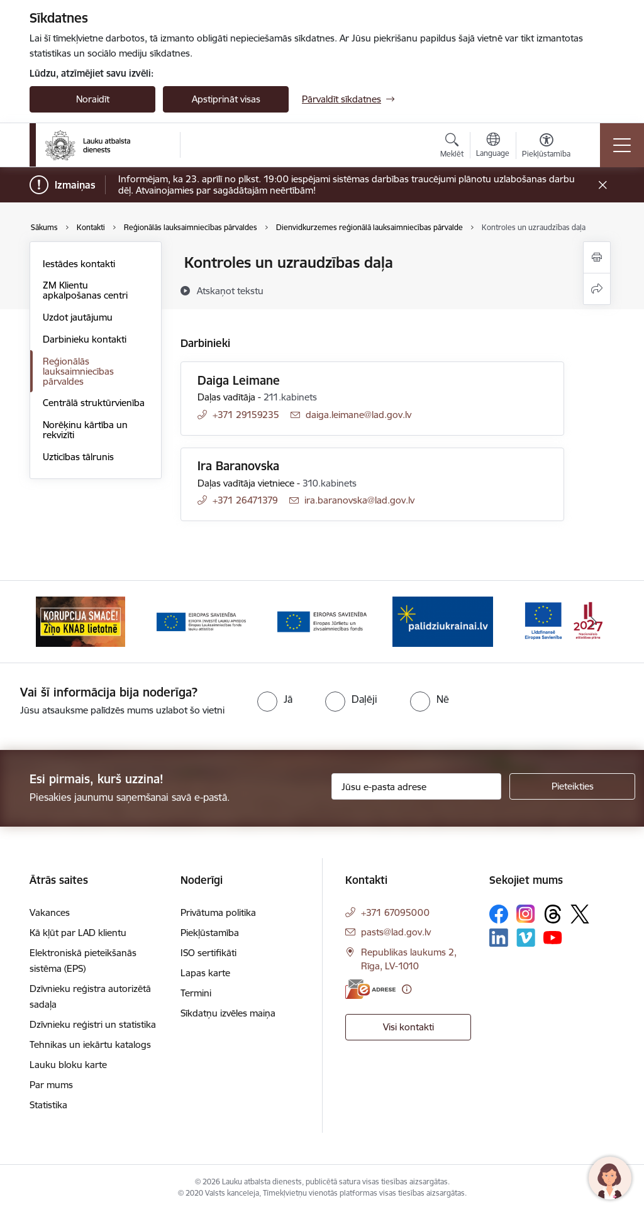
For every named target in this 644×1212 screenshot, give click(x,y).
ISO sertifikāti (208, 953)
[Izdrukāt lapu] (597, 257)
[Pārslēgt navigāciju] (622, 145)
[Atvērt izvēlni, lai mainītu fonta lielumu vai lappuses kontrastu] (546, 147)
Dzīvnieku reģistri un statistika (93, 1024)
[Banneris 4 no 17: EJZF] (322, 621)
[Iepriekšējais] (50, 621)
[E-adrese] (370, 989)
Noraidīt (92, 99)
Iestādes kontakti (79, 264)
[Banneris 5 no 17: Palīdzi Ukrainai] (442, 621)
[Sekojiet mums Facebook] (498, 914)
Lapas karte (205, 973)
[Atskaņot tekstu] (230, 290)
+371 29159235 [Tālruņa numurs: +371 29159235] (246, 415)
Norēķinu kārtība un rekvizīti (85, 430)
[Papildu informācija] (406, 989)
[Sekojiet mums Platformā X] (579, 914)
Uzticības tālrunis (78, 457)
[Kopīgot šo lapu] (597, 288)
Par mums (51, 1085)
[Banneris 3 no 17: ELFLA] (201, 621)
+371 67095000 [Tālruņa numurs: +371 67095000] (395, 912)
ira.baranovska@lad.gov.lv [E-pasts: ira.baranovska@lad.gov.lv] (359, 500)
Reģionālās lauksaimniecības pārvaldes (78, 371)
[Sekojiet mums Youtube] (552, 937)
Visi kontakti (408, 1027)
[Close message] (603, 185)
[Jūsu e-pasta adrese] (416, 786)
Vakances (50, 912)
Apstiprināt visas (226, 99)
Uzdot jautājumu (78, 317)
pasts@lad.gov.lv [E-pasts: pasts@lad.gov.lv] (396, 932)
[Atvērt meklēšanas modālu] (452, 147)
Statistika (48, 1105)
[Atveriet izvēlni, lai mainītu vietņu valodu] (493, 146)
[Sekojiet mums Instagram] (525, 914)
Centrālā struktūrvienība (94, 403)
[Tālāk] (594, 621)
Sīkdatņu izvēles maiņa (227, 1013)
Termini (195, 993)
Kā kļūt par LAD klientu (78, 933)
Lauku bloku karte (68, 1065)
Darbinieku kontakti (84, 339)
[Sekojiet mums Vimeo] (525, 937)
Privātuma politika (218, 912)
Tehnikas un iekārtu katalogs (90, 1044)
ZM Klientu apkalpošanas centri (85, 290)
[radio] (274, 699)
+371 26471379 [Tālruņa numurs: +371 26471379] (245, 500)
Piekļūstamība (209, 933)
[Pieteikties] (572, 786)
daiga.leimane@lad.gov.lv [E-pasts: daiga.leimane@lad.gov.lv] (358, 415)
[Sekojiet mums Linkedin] (498, 937)
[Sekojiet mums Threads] (552, 914)
